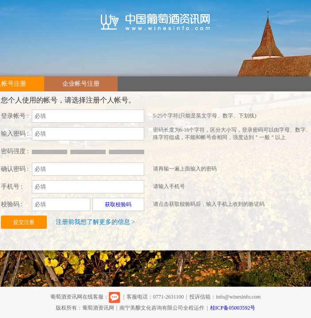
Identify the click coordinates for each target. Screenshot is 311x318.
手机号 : (12, 186)
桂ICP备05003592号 (233, 308)
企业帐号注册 (81, 83)
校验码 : (12, 204)
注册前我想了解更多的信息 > (95, 222)
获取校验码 (118, 204)
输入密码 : (15, 133)
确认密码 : (15, 169)
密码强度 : (15, 151)
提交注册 (24, 222)
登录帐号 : (15, 116)
